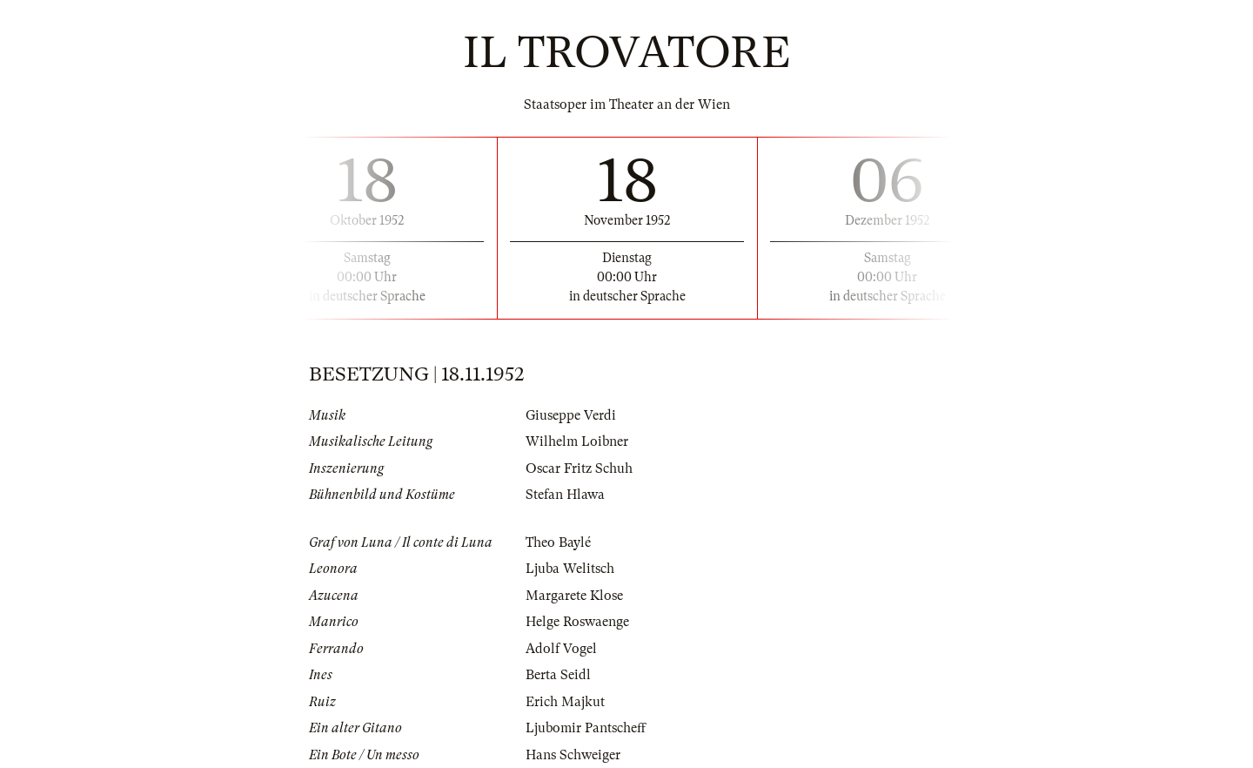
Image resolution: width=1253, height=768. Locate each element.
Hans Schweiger (573, 755)
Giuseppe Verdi (571, 415)
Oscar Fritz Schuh (579, 468)
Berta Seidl (558, 675)
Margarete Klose (574, 595)
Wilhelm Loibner (577, 441)
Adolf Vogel (561, 649)
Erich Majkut (565, 702)
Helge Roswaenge (577, 622)
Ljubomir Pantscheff (586, 728)
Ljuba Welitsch (570, 568)
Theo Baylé (558, 542)
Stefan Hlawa (565, 494)
